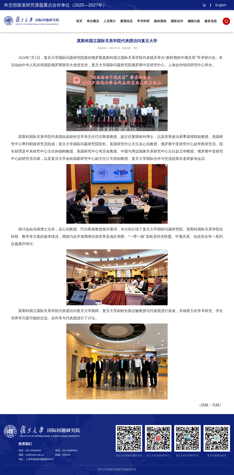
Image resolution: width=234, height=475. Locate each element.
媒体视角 (160, 21)
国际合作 (177, 21)
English (220, 5)
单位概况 (93, 21)
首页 (79, 21)
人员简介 (109, 21)
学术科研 (143, 21)
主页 (204, 7)
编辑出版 (194, 21)
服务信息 (210, 21)
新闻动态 (126, 21)
